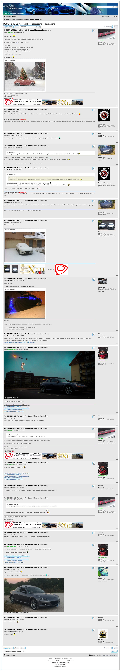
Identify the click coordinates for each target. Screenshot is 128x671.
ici (16, 42)
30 (103, 641)
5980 (104, 233)
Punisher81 (100, 40)
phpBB (55, 660)
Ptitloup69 (100, 285)
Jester (64, 664)
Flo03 (99, 122)
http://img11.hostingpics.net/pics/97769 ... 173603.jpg (19, 342)
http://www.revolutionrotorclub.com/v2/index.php (17, 405)
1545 (104, 157)
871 (104, 578)
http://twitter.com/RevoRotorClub (12, 406)
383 (104, 287)
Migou (99, 155)
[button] (117, 26)
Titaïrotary (100, 333)
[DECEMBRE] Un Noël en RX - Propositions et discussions (29, 24)
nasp (99, 231)
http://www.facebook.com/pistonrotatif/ (14, 411)
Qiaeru (67, 662)
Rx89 (99, 576)
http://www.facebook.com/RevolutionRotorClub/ (16, 408)
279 (104, 124)
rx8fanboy (100, 639)
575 (104, 362)
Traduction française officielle (58, 662)
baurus (99, 133)
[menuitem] (14, 16)
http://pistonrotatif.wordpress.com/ (13, 409)
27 (103, 135)
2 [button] (114, 27)
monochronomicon (102, 359)
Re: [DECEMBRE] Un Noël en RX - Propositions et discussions (26, 109)
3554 (104, 42)
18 (103, 336)
